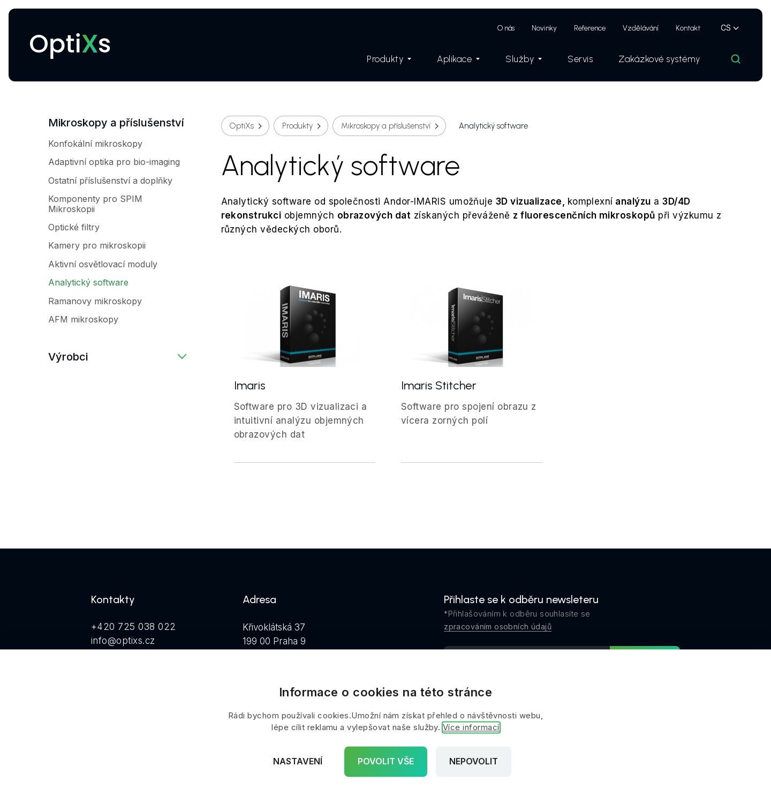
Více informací (471, 728)
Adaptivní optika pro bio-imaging (114, 161)
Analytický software (88, 282)
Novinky (544, 28)
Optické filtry (74, 227)
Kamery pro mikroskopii (97, 245)
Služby (523, 59)
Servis (580, 59)
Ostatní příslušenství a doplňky (110, 180)
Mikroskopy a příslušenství (116, 122)
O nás (506, 28)
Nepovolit (473, 761)
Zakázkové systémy (659, 59)
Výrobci (68, 356)
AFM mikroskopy (83, 319)
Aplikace (458, 59)
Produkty (389, 59)
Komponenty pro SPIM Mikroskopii (95, 203)
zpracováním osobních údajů (497, 626)
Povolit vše (386, 761)
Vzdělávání (641, 28)
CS (726, 27)
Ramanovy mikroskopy (95, 301)
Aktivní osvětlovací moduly (102, 264)
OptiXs (242, 126)
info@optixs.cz (123, 640)
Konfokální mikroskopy (95, 143)
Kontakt (688, 28)
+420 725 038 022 (133, 626)
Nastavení (297, 761)
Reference (590, 28)
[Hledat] (735, 59)
